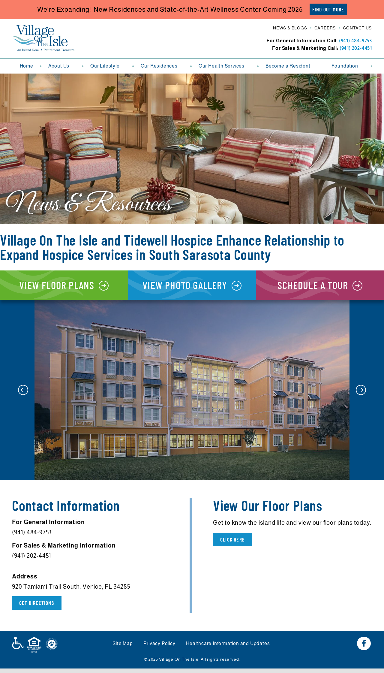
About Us (61, 66)
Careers (325, 28)
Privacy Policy (159, 648)
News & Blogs (290, 28)
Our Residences (162, 66)
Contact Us (357, 28)
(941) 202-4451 (356, 48)
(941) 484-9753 (355, 41)
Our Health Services (224, 66)
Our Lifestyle (107, 66)
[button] (23, 394)
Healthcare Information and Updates (229, 648)
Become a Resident (291, 66)
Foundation (348, 66)
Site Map (121, 648)
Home (26, 66)
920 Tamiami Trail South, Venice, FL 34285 (71, 590)
